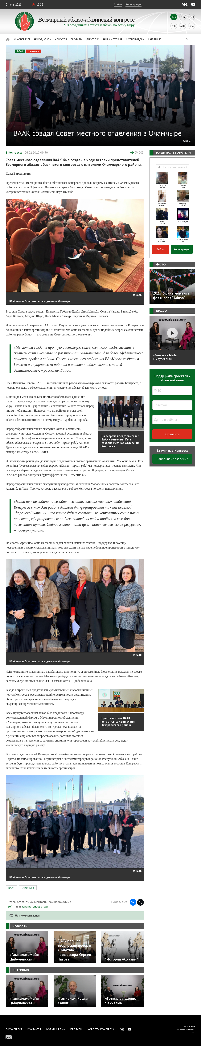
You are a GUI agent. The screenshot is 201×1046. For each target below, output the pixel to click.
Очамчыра (33, 51)
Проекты (76, 39)
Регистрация (133, 4)
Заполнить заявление (172, 459)
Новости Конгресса (101, 1029)
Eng (183, 16)
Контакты (34, 1029)
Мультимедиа (135, 39)
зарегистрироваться (35, 906)
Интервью (155, 39)
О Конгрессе (22, 39)
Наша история (112, 39)
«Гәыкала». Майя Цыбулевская (165, 357)
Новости (61, 39)
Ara (192, 25)
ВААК (20, 51)
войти (11, 906)
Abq (182, 25)
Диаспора (92, 39)
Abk (174, 25)
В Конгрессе (14, 152)
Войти (118, 4)
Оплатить (172, 434)
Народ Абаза (42, 39)
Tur (192, 16)
